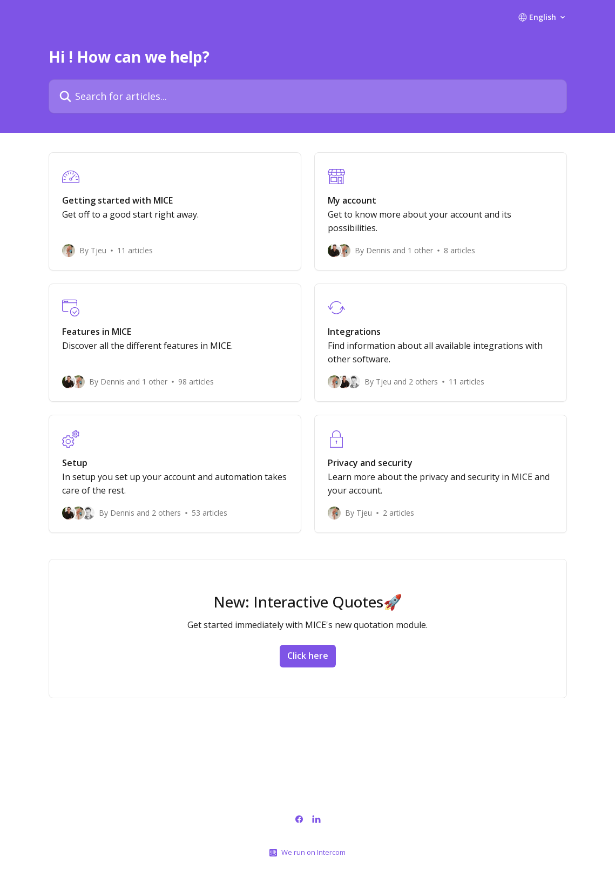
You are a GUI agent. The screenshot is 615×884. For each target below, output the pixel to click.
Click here (307, 656)
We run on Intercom (313, 852)
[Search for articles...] (308, 96)
